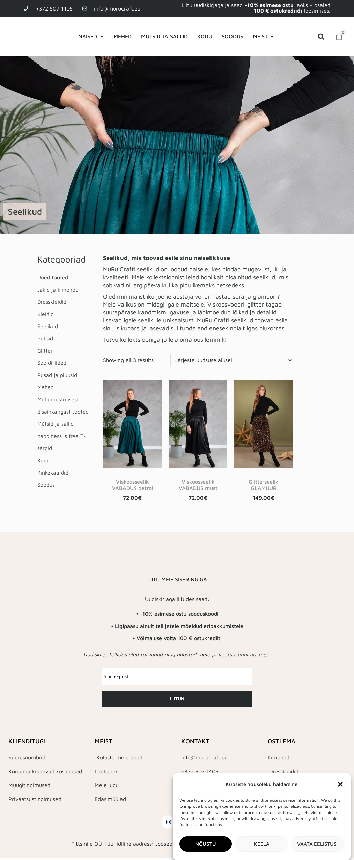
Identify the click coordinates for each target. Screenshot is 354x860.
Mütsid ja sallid (55, 424)
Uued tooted (52, 277)
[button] (340, 784)
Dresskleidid (51, 302)
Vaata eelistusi (317, 844)
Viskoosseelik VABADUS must (198, 485)
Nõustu (205, 844)
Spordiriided (51, 363)
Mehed (45, 387)
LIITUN (177, 698)
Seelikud (47, 326)
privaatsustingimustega (240, 654)
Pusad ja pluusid (57, 375)
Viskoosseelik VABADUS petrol (132, 485)
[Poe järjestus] (232, 360)
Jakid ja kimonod (58, 290)
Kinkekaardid (52, 472)
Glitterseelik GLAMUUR (264, 485)
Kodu (43, 460)
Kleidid (45, 314)
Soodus (46, 485)
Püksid (45, 338)
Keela (261, 844)
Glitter (45, 351)
